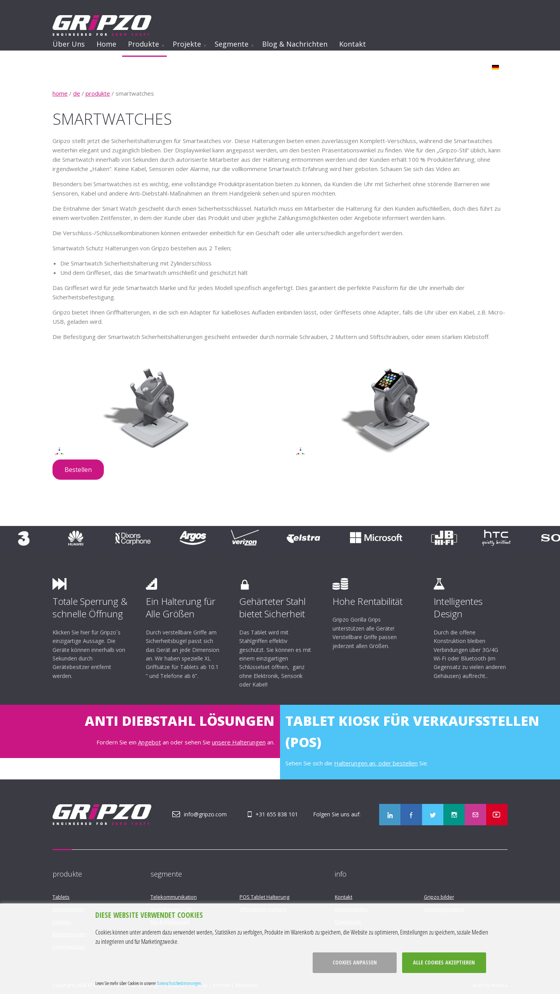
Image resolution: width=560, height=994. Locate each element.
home (60, 93)
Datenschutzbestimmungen (179, 983)
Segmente (231, 44)
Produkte (143, 44)
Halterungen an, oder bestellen (376, 763)
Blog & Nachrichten (294, 44)
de (76, 93)
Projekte (187, 44)
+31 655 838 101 (277, 814)
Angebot (149, 742)
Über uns (68, 44)
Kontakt (352, 44)
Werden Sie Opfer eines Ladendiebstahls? (242, 65)
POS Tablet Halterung (264, 896)
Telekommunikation (173, 896)
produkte (98, 93)
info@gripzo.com (205, 814)
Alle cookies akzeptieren (444, 962)
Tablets (61, 896)
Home (106, 44)
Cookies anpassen (354, 962)
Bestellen (78, 469)
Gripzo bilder (439, 896)
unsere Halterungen (239, 742)
